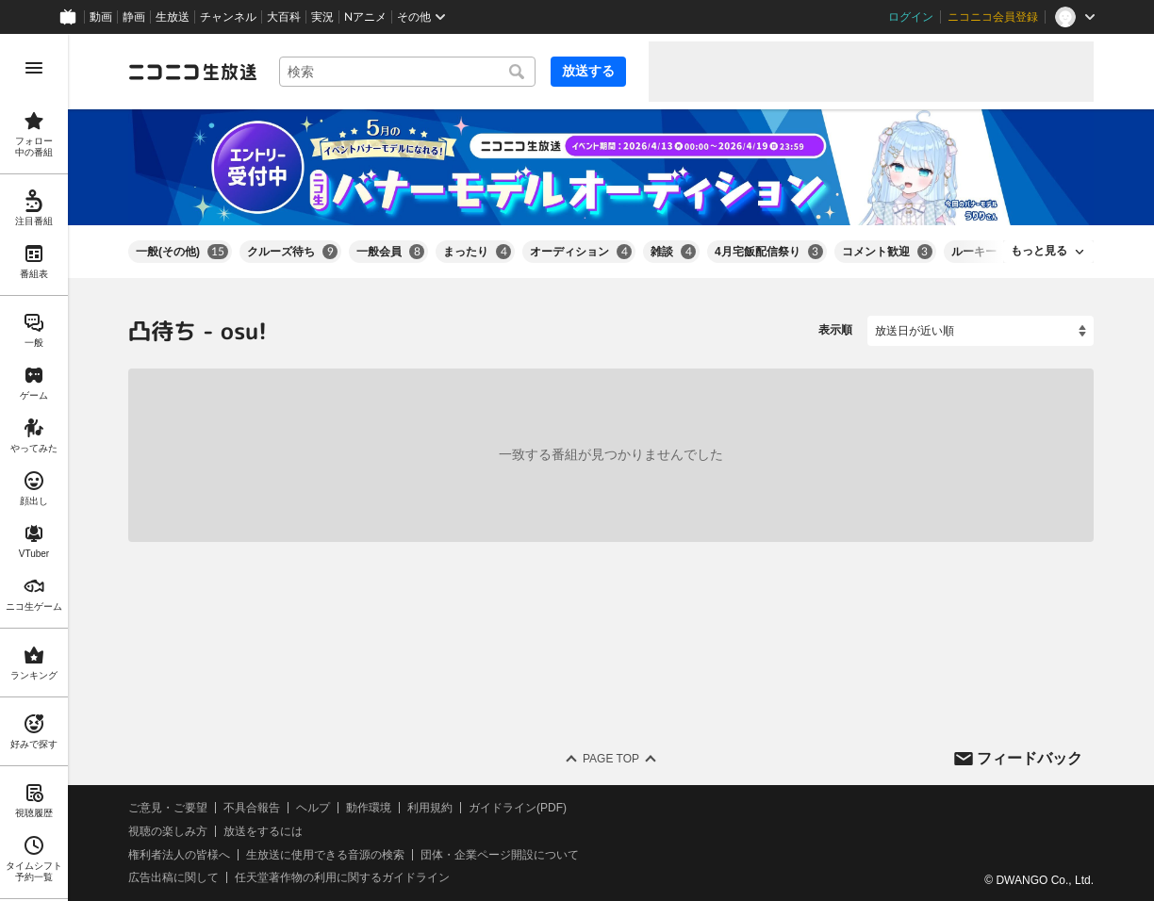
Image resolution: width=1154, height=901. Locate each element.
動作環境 (368, 807)
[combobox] (407, 72)
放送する (588, 70)
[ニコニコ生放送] (192, 71)
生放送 (173, 17)
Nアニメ (365, 17)
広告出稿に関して (173, 877)
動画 (101, 17)
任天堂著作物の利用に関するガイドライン (342, 877)
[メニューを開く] (34, 68)
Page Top (611, 758)
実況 (322, 17)
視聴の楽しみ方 (167, 831)
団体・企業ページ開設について (499, 854)
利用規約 (430, 807)
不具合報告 (251, 807)
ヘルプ (313, 807)
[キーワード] (407, 72)
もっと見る (1039, 250)
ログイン (910, 17)
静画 (134, 17)
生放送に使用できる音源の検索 (325, 854)
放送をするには (263, 831)
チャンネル (228, 17)
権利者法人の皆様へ (179, 853)
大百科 (284, 17)
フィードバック (1029, 757)
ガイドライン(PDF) (518, 807)
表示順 (835, 329)
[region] (34, 467)
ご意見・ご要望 (167, 807)
